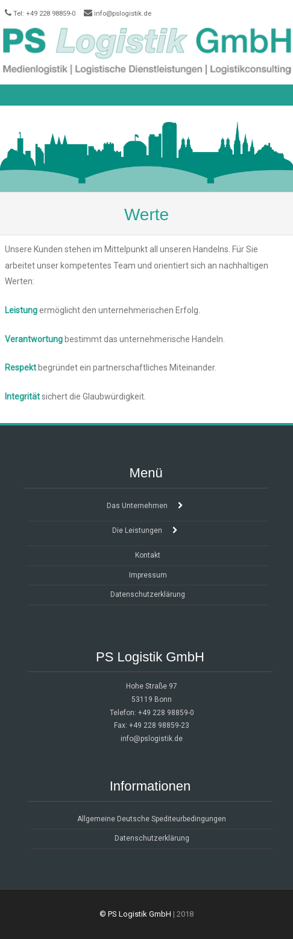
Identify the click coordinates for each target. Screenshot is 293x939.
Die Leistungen (137, 530)
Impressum (148, 575)
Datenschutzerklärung (147, 594)
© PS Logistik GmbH (135, 913)
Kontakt (147, 555)
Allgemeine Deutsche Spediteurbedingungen (151, 819)
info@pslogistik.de (122, 14)
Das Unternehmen (137, 505)
